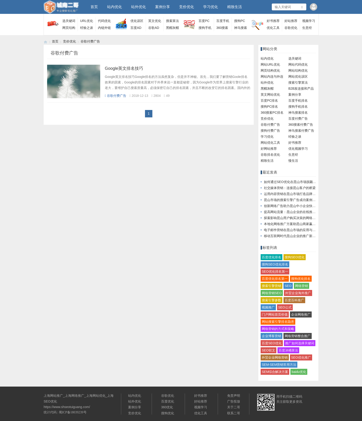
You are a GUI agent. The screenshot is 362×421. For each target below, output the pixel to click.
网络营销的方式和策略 (278, 329)
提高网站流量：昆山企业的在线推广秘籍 (293, 212)
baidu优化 (299, 372)
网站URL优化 (270, 64)
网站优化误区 (298, 76)
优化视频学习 (298, 148)
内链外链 (104, 28)
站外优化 (138, 7)
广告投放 (233, 401)
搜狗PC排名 (269, 106)
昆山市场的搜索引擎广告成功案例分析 (291, 200)
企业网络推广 (301, 314)
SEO (288, 286)
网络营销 (301, 286)
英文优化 (154, 21)
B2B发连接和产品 (301, 88)
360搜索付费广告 (300, 124)
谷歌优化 (290, 28)
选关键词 (68, 21)
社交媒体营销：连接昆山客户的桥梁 (290, 188)
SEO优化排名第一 (275, 271)
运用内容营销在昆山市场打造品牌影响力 (293, 194)
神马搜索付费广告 (301, 130)
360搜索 (222, 28)
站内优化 (114, 7)
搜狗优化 (167, 413)
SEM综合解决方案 (275, 372)
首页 (94, 7)
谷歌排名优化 (270, 154)
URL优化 (86, 21)
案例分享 (162, 7)
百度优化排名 (271, 257)
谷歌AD (153, 28)
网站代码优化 (298, 64)
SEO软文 (268, 350)
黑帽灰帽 (172, 28)
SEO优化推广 (301, 357)
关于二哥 (233, 407)
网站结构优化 (298, 70)
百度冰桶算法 (288, 350)
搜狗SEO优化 (295, 257)
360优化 (167, 407)
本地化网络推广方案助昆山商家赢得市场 (293, 224)
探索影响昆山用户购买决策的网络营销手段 (294, 218)
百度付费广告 (298, 118)
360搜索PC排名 (272, 112)
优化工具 (273, 28)
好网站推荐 (269, 148)
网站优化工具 (270, 142)
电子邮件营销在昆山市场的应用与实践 (291, 230)
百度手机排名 (298, 100)
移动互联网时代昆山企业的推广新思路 (291, 236)
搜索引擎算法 (298, 82)
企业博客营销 (271, 336)
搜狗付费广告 (270, 130)
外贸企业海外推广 (298, 293)
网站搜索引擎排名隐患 (278, 321)
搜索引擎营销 (271, 286)
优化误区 (136, 21)
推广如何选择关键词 (299, 343)
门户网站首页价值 (275, 314)
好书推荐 (273, 21)
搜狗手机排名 (298, 106)
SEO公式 (285, 307)
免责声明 (233, 395)
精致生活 (234, 7)
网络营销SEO (272, 293)
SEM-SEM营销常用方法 (279, 364)
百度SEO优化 (272, 343)
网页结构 (68, 28)
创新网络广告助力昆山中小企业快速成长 (293, 206)
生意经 (307, 28)
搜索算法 (172, 21)
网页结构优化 (270, 70)
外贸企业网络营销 (275, 357)
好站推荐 (290, 21)
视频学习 (308, 21)
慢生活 (293, 160)
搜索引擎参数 (271, 300)
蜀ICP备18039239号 (73, 412)
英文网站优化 (270, 94)
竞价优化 (186, 7)
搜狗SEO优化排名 (275, 264)
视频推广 (268, 307)
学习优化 (210, 7)
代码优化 (104, 21)
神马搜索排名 (298, 112)
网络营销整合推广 (298, 336)
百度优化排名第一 (275, 279)
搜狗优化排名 (301, 279)
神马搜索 (240, 28)
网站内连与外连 (272, 76)
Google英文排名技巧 (124, 68)
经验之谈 (86, 28)
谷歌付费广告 (90, 41)
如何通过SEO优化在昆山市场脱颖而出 (291, 182)
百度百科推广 (294, 300)
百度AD (135, 28)
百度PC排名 (269, 100)
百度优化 (167, 401)
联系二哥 (233, 413)
